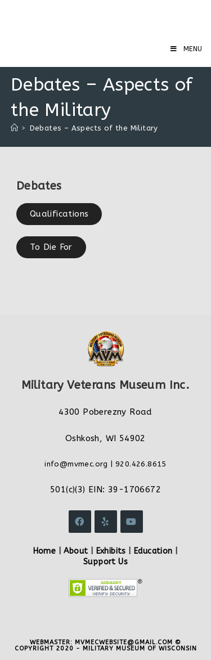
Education (153, 551)
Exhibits (111, 551)
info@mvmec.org (76, 464)
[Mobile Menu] (186, 49)
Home (44, 551)
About (76, 551)
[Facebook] (80, 521)
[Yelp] (106, 521)
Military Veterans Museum (92, 17)
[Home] (14, 128)
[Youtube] (131, 521)
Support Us (105, 562)
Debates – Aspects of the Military (94, 128)
